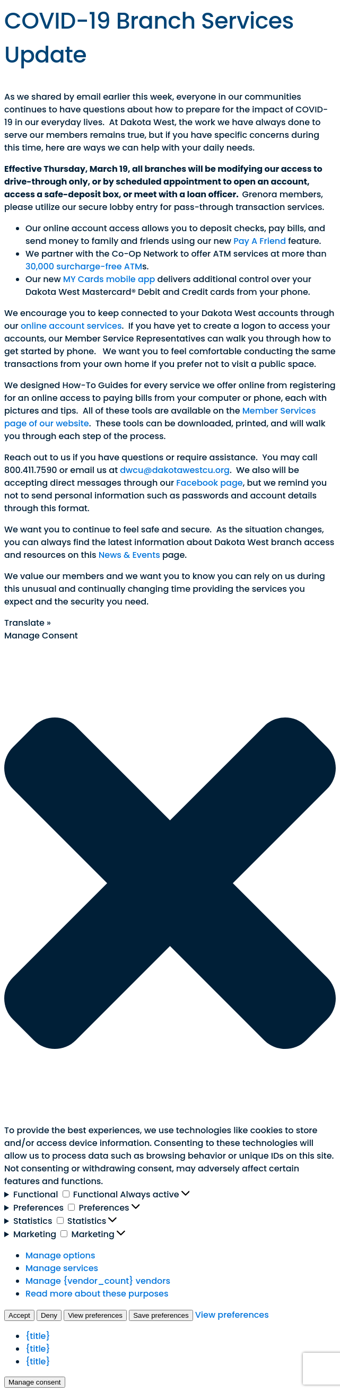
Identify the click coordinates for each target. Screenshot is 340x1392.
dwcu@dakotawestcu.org (175, 470)
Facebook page (209, 483)
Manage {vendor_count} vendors (97, 1281)
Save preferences (160, 1315)
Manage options (60, 1255)
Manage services (61, 1268)
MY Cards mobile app (109, 279)
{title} (37, 1336)
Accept (19, 1315)
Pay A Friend (259, 241)
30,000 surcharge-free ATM (83, 266)
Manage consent (34, 1382)
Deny (49, 1315)
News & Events (129, 555)
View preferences (95, 1315)
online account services (71, 326)
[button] (170, 883)
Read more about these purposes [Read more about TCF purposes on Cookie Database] (96, 1294)
